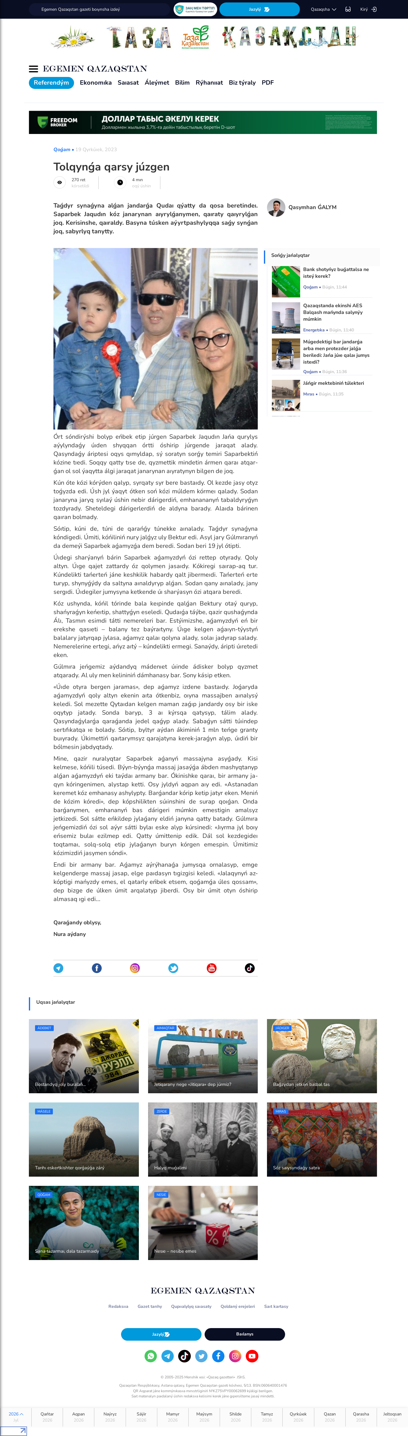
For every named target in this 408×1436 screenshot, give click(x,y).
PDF (268, 82)
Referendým (51, 82)
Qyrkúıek (298, 1417)
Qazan (329, 1417)
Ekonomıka (96, 82)
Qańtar (47, 1417)
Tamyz (266, 1417)
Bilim (182, 82)
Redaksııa (118, 1306)
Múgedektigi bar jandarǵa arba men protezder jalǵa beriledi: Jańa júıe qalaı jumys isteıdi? (336, 351)
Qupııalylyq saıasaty (191, 1306)
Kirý (368, 9)
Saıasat (128, 82)
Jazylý (259, 9)
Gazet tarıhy (150, 1306)
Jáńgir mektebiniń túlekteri (333, 383)
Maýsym (204, 1417)
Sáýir (141, 1417)
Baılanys (244, 1334)
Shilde (235, 1417)
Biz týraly (242, 82)
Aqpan (78, 1417)
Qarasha (361, 1417)
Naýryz (109, 1417)
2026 (15, 1417)
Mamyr (172, 1417)
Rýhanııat (209, 82)
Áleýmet (157, 82)
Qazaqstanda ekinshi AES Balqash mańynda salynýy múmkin (333, 312)
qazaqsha (324, 9)
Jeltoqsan (392, 1417)
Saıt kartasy (276, 1306)
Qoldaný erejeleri (238, 1306)
